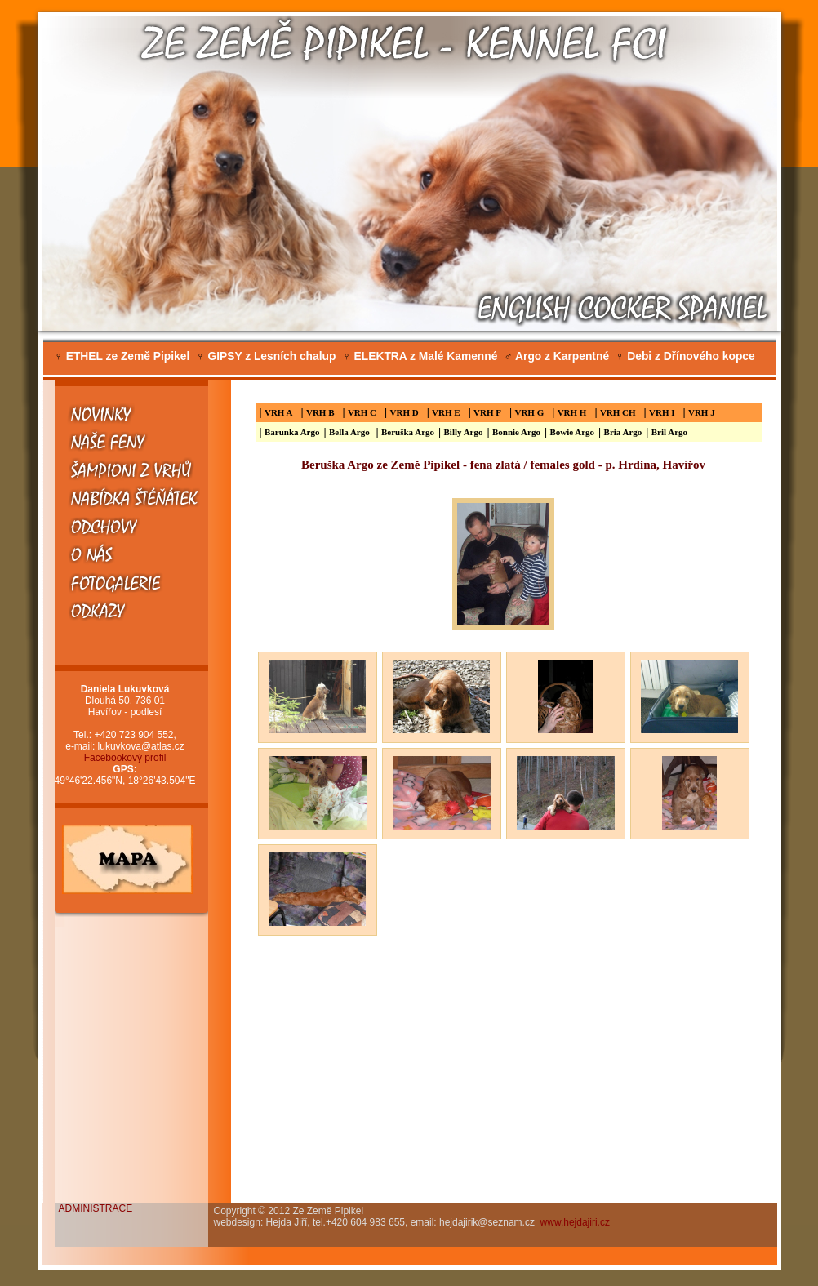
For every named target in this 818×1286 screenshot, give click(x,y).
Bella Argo (350, 432)
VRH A (279, 412)
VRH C (362, 412)
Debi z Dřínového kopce (685, 356)
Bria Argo (623, 432)
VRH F (487, 412)
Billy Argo (463, 432)
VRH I (661, 412)
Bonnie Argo (516, 432)
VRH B (320, 412)
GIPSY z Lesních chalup (266, 356)
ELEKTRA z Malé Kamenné (419, 356)
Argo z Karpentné (556, 356)
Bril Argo (669, 432)
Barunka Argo (292, 432)
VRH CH (618, 412)
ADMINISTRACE (96, 1208)
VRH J (701, 412)
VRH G (529, 412)
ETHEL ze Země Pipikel (122, 356)
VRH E (446, 412)
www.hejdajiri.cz (575, 1222)
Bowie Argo (571, 432)
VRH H (572, 412)
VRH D (404, 412)
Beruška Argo (407, 432)
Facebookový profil (125, 757)
